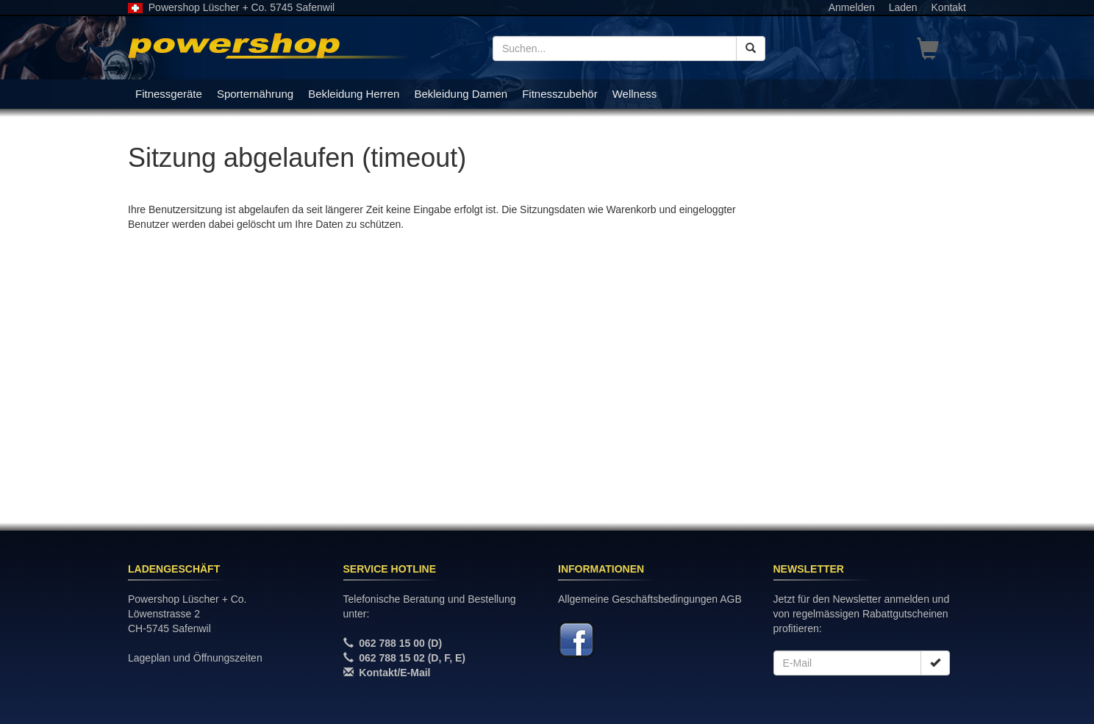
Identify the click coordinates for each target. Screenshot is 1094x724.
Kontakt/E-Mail (394, 672)
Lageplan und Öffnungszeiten (195, 658)
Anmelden (852, 7)
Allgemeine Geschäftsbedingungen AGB (650, 599)
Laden (903, 7)
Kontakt (949, 7)
